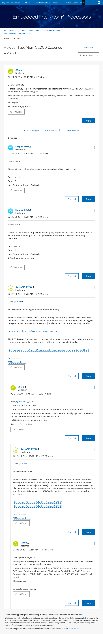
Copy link (72, 199)
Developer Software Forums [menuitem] (46, 2)
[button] (94, 71)
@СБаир (18, 301)
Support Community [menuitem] (11, 2)
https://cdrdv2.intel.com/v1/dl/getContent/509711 (32, 331)
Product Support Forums (30, 30)
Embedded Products (52, 30)
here (81, 614)
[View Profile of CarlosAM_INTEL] (24, 286)
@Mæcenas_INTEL (17, 361)
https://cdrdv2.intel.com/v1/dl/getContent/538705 (37, 505)
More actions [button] (86, 55)
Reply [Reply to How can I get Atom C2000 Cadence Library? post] (88, 120)
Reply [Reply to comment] (88, 199)
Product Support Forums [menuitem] (75, 2)
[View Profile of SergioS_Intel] (23, 146)
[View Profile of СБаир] (19, 70)
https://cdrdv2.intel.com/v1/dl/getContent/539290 (37, 501)
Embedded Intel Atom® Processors (18, 33)
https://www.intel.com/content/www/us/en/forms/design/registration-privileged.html (48, 349)
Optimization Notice (71, 628)
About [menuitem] (27, 2)
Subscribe (88, 47)
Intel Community (11, 30)
